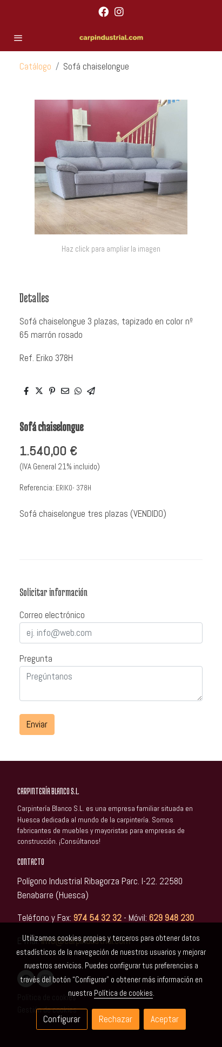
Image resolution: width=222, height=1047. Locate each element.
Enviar (37, 724)
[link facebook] (103, 11)
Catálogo (35, 66)
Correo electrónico (52, 615)
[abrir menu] (18, 38)
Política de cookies (123, 993)
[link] (111, 38)
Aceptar (165, 1019)
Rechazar (115, 1019)
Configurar (61, 1019)
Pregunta (35, 658)
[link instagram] (119, 11)
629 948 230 (171, 918)
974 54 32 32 (97, 918)
